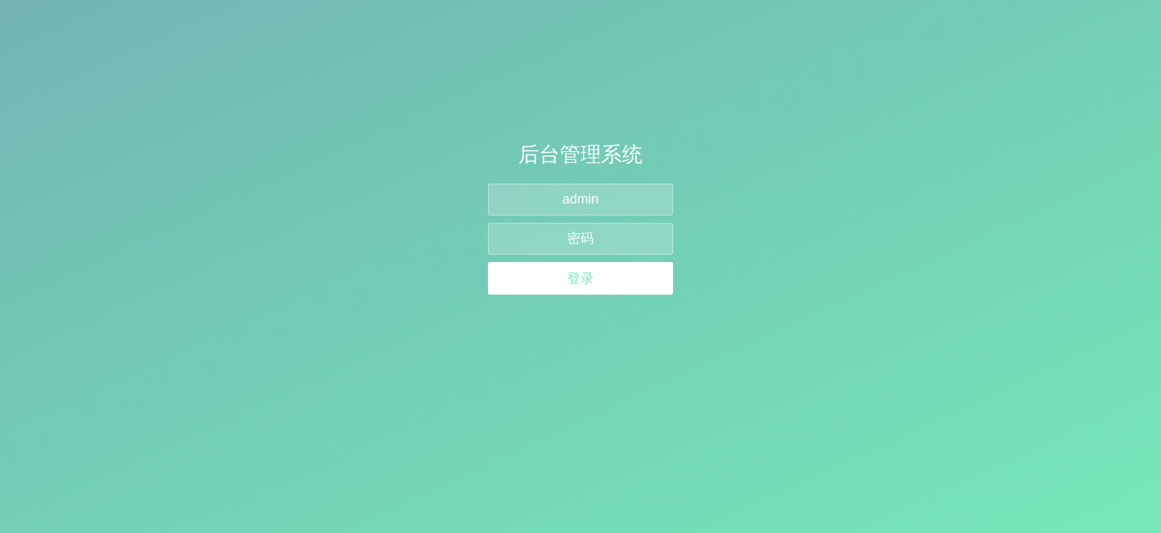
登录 (580, 278)
